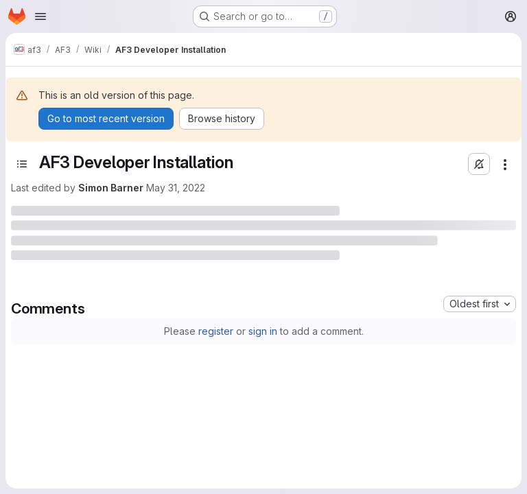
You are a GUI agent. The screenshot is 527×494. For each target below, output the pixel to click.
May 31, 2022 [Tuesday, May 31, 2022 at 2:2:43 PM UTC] (175, 187)
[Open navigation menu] (40, 16)
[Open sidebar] (22, 164)
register (215, 331)
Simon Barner (110, 187)
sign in (262, 331)
